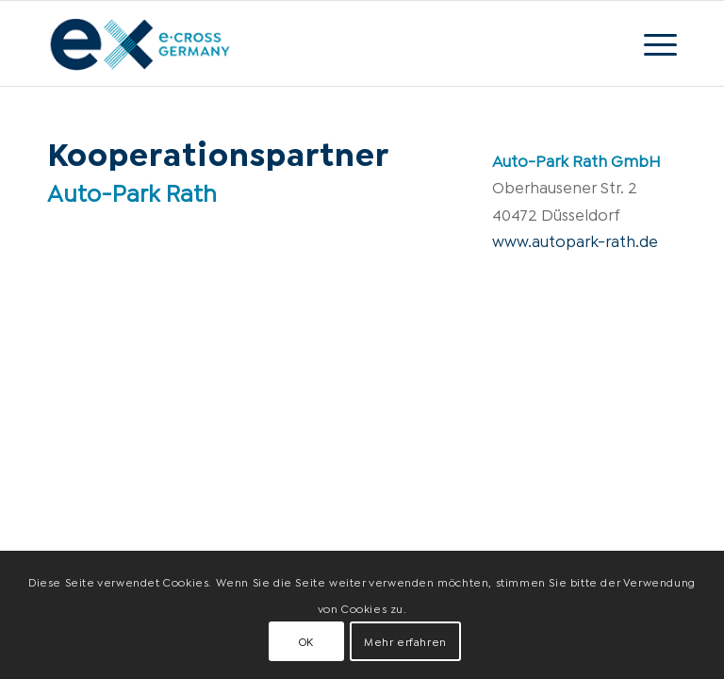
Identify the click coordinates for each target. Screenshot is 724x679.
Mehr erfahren (405, 641)
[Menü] (651, 43)
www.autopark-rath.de (575, 240)
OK (306, 641)
